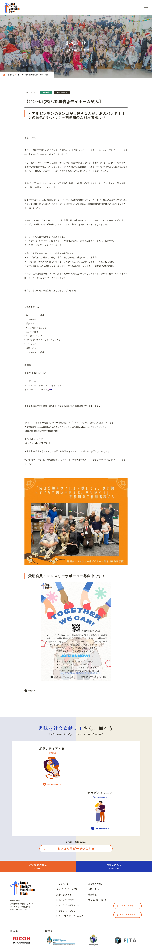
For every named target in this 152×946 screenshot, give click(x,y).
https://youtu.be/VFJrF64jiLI (37, 443)
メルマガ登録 (127, 862)
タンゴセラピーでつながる (76, 804)
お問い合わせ (114, 823)
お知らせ (11, 75)
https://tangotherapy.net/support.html (41, 431)
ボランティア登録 (128, 871)
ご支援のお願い (38, 823)
